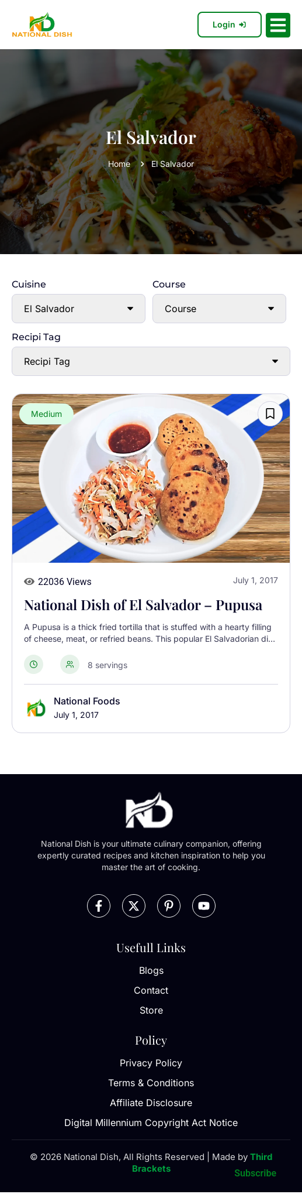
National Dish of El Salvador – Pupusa (143, 604)
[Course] (219, 308)
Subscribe (255, 1173)
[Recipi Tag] (151, 361)
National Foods (87, 701)
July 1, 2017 (76, 715)
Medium (46, 414)
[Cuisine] (78, 308)
